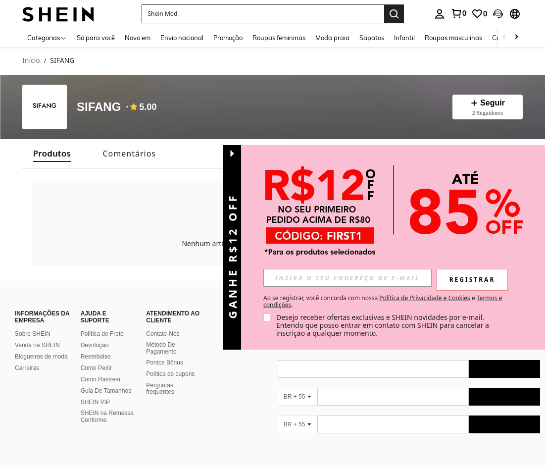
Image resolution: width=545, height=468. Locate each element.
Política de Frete (102, 333)
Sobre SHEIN (32, 333)
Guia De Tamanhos (106, 390)
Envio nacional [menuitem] (181, 38)
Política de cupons (170, 373)
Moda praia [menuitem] (332, 38)
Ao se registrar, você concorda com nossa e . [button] (382, 302)
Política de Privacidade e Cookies (424, 298)
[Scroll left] (504, 37)
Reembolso (96, 356)
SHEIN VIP (95, 402)
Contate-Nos (162, 333)
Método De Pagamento (161, 348)
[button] (263, 13)
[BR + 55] (297, 397)
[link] (458, 13)
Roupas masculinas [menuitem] (453, 38)
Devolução (95, 345)
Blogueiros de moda (41, 356)
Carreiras (27, 367)
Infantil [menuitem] (404, 38)
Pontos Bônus (164, 362)
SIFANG (99, 107)
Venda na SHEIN (37, 345)
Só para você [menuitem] (96, 38)
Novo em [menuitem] (137, 38)
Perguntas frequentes (160, 389)
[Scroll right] (516, 37)
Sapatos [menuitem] (371, 38)
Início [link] (31, 60)
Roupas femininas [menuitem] (278, 38)
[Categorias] (47, 37)
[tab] (52, 154)
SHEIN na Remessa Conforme (107, 416)
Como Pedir (96, 367)
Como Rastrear (101, 379)
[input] (347, 278)
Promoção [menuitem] (228, 38)
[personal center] (440, 14)
